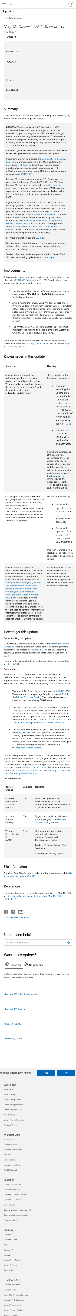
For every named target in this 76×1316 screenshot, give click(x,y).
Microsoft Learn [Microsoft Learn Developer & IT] (10, 1290)
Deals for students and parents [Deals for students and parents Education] (16, 1215)
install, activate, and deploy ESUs (43, 214)
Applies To (11, 36)
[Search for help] (11, 4)
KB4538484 (27, 732)
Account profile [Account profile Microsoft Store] (9, 1139)
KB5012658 (19, 280)
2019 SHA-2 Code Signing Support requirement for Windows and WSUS (41, 721)
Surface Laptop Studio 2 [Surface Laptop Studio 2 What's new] (13, 1099)
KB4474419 (43, 707)
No (66, 1072)
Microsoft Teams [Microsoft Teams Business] (10, 1265)
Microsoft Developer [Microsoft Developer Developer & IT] (12, 1285)
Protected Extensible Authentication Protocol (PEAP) (22, 594)
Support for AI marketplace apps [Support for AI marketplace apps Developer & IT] (16, 1295)
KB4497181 (27, 173)
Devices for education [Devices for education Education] (12, 1189)
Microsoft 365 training (15, 1009)
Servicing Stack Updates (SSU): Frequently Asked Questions (37, 772)
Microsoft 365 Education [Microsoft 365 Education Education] (13, 1200)
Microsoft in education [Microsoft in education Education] (12, 1184)
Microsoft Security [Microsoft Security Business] (11, 1239)
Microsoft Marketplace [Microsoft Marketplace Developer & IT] (12, 1305)
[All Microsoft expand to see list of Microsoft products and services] (4, 4)
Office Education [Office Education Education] (10, 1205)
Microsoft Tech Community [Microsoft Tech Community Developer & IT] (14, 1300)
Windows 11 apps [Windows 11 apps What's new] (10, 1125)
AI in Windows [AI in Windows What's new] (9, 1115)
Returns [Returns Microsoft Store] (7, 1155)
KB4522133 (25, 164)
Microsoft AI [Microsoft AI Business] (8, 1234)
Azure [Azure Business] (6, 1245)
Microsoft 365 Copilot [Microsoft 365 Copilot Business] (12, 1260)
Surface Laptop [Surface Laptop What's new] (9, 1094)
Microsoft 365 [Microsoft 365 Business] (9, 1255)
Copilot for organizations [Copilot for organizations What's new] (13, 1104)
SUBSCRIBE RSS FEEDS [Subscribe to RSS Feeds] (19, 917)
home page (48, 257)
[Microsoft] (38, 2)
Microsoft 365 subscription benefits (21, 994)
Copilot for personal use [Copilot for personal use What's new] (13, 1109)
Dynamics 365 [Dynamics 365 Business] (9, 1250)
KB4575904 (18, 738)
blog (53, 475)
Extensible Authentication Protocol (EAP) (21, 590)
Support (7, 11)
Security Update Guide (37, 343)
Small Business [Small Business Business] (9, 1270)
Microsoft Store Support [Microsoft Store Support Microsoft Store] (13, 1149)
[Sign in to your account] (71, 4)
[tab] (14, 965)
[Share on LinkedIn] (11, 911)
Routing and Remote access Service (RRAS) (23, 584)
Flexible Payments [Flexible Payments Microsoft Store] (11, 1170)
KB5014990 (66, 567)
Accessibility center (13, 1038)
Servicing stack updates (31, 770)
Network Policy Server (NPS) (18, 582)
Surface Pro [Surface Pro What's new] (8, 1089)
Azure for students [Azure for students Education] (11, 1220)
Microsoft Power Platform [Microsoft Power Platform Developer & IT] (13, 1310)
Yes (46, 1072)
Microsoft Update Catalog (28, 697)
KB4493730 (63, 691)
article (33, 248)
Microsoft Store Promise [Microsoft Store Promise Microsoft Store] (13, 1165)
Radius (8, 588)
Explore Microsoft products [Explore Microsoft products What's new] (14, 1120)
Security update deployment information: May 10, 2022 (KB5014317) (33, 897)
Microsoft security (12, 1023)
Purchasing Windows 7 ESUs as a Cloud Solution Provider (31, 228)
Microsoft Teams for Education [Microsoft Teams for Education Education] (15, 1194)
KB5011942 (34, 758)
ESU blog (40, 237)
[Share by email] (19, 911)
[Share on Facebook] (6, 911)
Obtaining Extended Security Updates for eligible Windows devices (34, 222)
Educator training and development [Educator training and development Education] (17, 1210)
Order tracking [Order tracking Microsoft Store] (9, 1160)
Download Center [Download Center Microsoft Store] (10, 1144)
